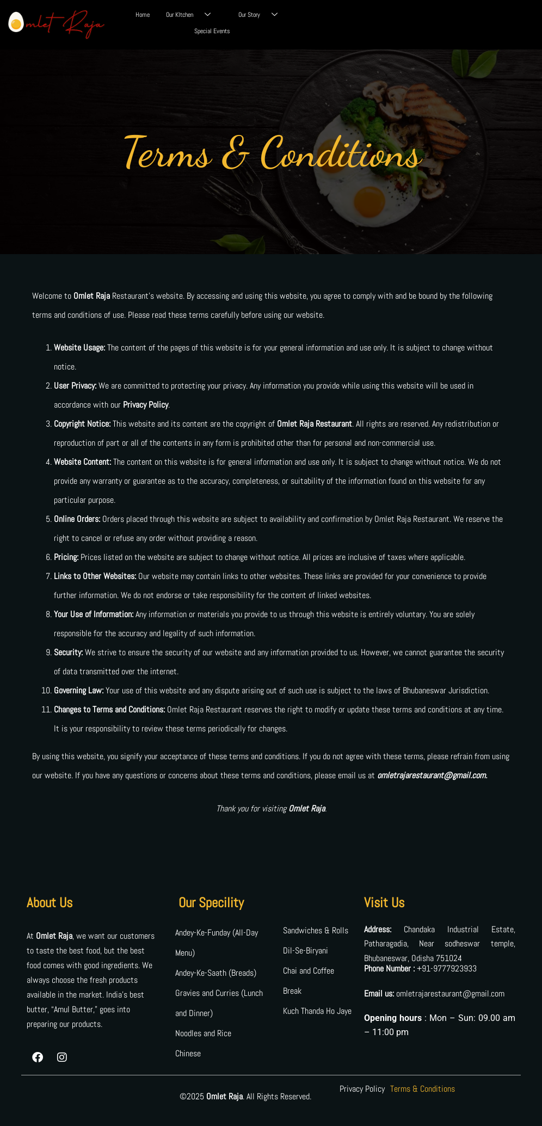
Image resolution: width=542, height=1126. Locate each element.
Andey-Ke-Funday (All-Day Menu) (216, 942)
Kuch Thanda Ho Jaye (317, 1011)
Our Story (262, 14)
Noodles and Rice (203, 1033)
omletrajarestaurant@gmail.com (450, 993)
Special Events (212, 31)
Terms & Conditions (422, 1088)
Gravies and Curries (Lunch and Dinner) (219, 1003)
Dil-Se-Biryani (305, 950)
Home (143, 14)
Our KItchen (192, 14)
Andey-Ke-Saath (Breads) (215, 973)
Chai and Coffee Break (308, 980)
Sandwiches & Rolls (315, 930)
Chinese (188, 1053)
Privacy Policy (362, 1088)
